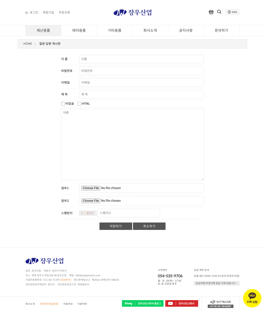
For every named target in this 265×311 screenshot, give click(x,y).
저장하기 (116, 226)
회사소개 (150, 30)
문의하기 (221, 30)
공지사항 (186, 30)
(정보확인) (65, 279)
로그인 (34, 12)
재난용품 (43, 30)
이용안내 (68, 303)
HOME (27, 44)
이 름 (64, 59)
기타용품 (114, 30)
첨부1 (65, 188)
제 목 (64, 94)
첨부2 (65, 201)
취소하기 (149, 226)
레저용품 (79, 30)
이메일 (65, 83)
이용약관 (82, 303)
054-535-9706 (170, 276)
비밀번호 (67, 71)
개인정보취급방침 (49, 303)
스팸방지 (67, 213)
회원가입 (48, 12)
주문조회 (64, 12)
